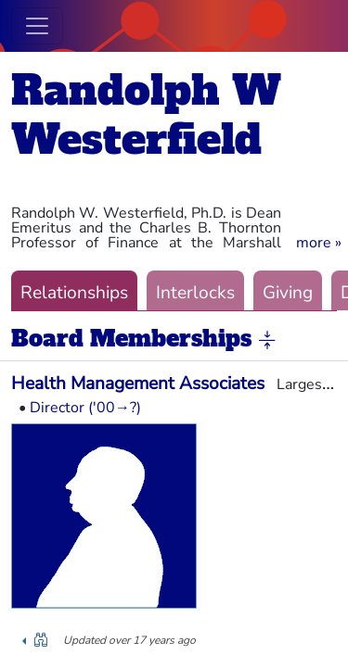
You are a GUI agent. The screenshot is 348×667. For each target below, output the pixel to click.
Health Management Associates (137, 383)
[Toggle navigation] (37, 25)
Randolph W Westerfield (146, 115)
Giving (288, 293)
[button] (319, 242)
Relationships (74, 293)
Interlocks (195, 293)
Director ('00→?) (85, 407)
